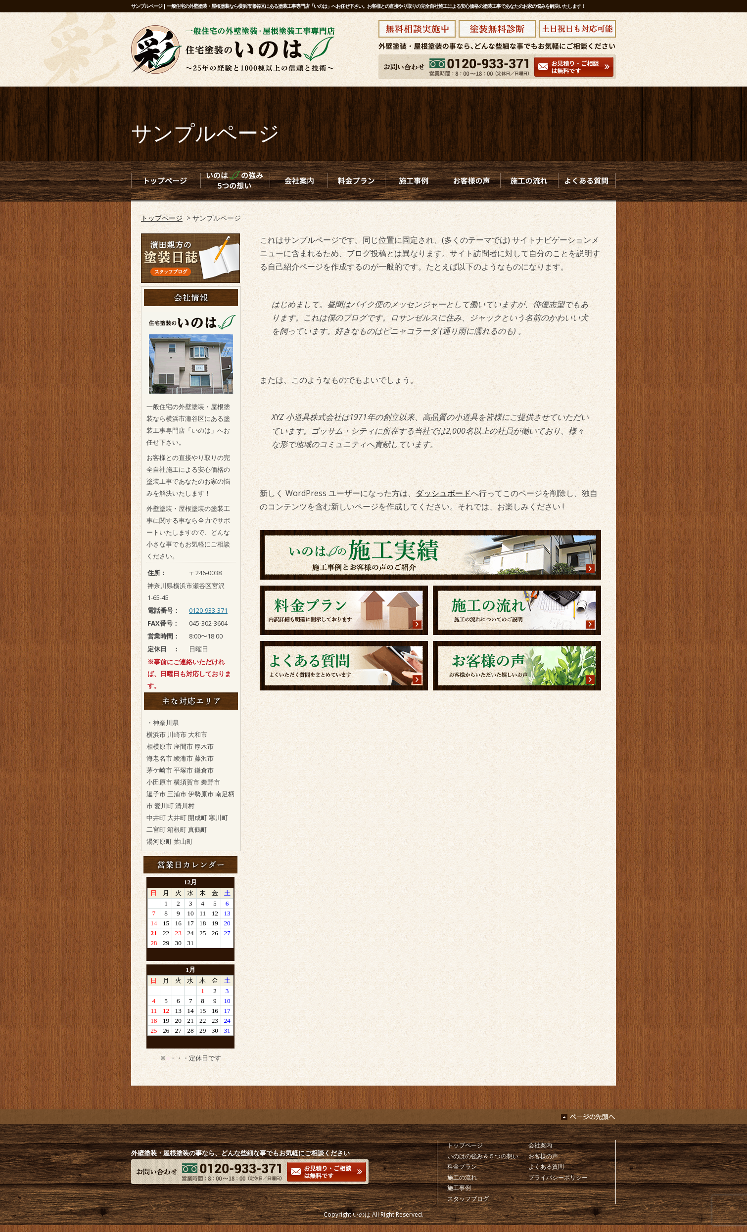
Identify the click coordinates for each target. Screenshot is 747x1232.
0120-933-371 (208, 610)
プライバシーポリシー (558, 1177)
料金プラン (462, 1166)
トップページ (162, 218)
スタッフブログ (468, 1198)
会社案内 (540, 1145)
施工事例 (459, 1188)
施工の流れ (462, 1177)
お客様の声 (543, 1156)
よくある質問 (546, 1166)
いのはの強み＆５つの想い (482, 1156)
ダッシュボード (443, 493)
